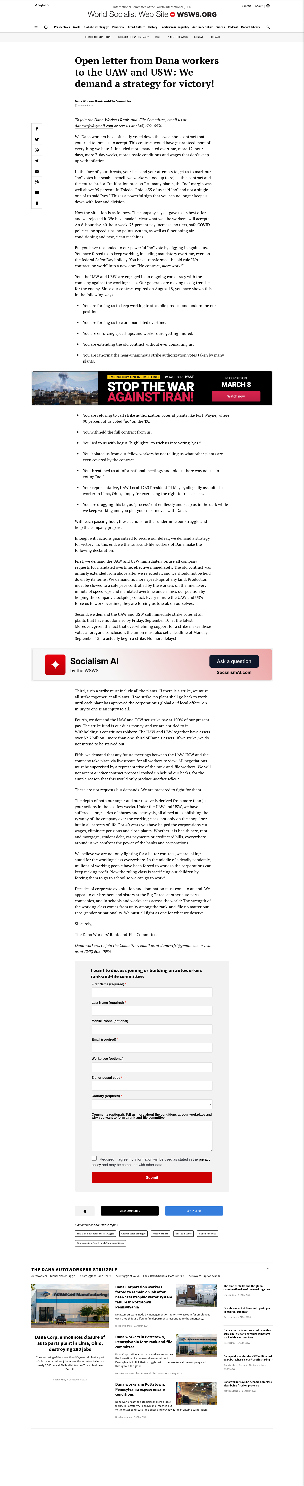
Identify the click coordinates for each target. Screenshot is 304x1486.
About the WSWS (178, 36)
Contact (246, 6)
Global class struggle (133, 1233)
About (259, 6)
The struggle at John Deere (94, 1276)
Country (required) (106, 1096)
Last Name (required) (108, 1002)
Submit (152, 1178)
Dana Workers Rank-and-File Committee (103, 101)
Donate (216, 36)
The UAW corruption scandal (204, 1276)
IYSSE (158, 36)
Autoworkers (160, 1233)
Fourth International (98, 36)
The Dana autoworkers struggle (95, 1233)
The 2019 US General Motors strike (163, 1276)
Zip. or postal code (106, 1077)
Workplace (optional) (108, 1058)
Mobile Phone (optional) (110, 1021)
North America (207, 1233)
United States (183, 1233)
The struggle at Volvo (127, 1276)
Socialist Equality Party (133, 36)
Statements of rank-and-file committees (100, 1243)
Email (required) (104, 1039)
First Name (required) (108, 984)
